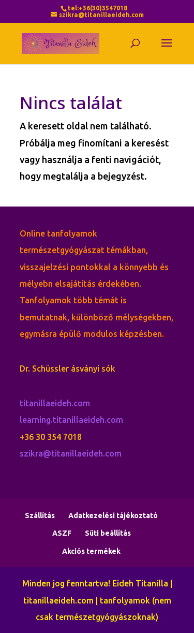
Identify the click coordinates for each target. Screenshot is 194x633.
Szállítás (40, 515)
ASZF (61, 533)
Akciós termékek (91, 551)
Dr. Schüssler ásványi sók (67, 368)
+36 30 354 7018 (51, 436)
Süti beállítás (108, 533)
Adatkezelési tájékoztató (113, 515)
